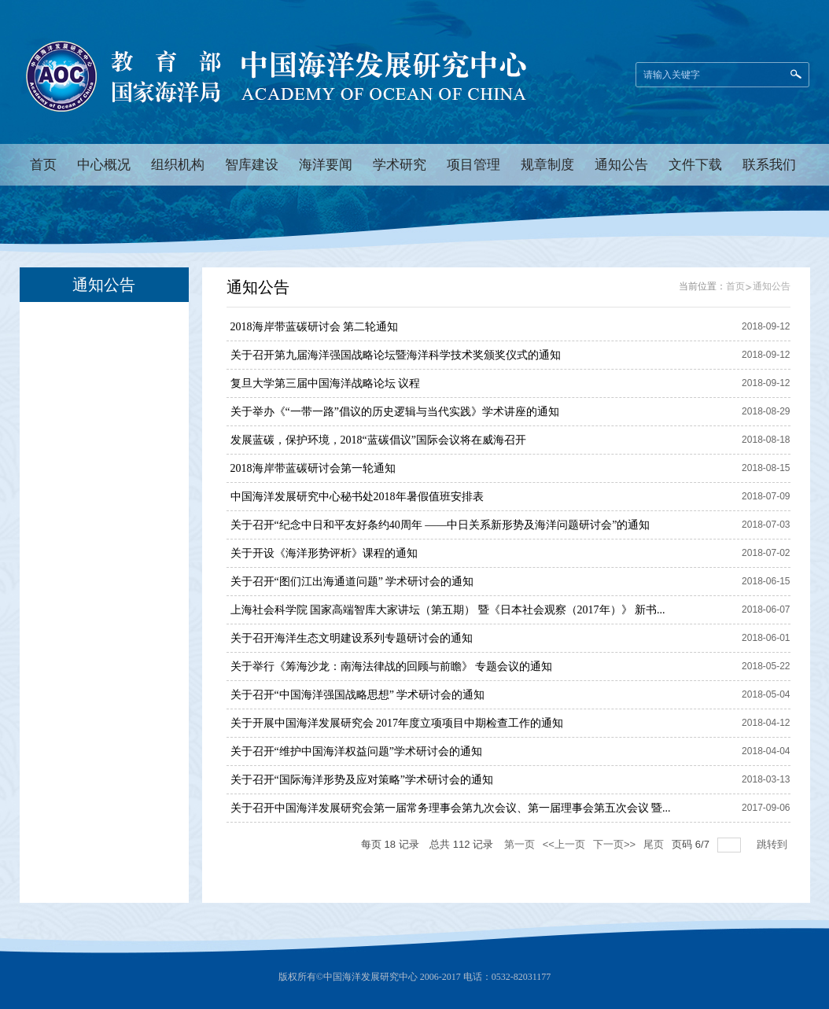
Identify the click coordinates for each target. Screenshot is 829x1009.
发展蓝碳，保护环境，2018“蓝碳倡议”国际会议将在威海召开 (378, 440)
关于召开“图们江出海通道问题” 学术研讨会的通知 (352, 581)
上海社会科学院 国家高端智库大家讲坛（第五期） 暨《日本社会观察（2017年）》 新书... (447, 610)
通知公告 (771, 286)
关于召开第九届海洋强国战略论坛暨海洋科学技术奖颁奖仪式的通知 (395, 355)
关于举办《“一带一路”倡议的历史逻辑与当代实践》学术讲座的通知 (394, 412)
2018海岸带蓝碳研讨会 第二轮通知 (314, 327)
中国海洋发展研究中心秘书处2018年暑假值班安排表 (357, 497)
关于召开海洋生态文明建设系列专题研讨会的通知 (351, 638)
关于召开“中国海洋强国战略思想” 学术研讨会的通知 (357, 695)
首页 (735, 286)
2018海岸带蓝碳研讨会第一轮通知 (313, 468)
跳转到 (773, 844)
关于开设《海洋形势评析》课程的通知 (324, 553)
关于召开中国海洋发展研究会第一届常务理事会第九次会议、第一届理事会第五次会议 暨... (450, 808)
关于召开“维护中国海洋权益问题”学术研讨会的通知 (356, 751)
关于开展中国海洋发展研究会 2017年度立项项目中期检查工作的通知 (397, 723)
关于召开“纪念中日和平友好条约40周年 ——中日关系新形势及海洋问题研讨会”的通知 (440, 525)
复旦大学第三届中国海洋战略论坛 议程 (325, 383)
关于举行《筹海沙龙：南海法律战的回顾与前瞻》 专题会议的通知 (391, 666)
